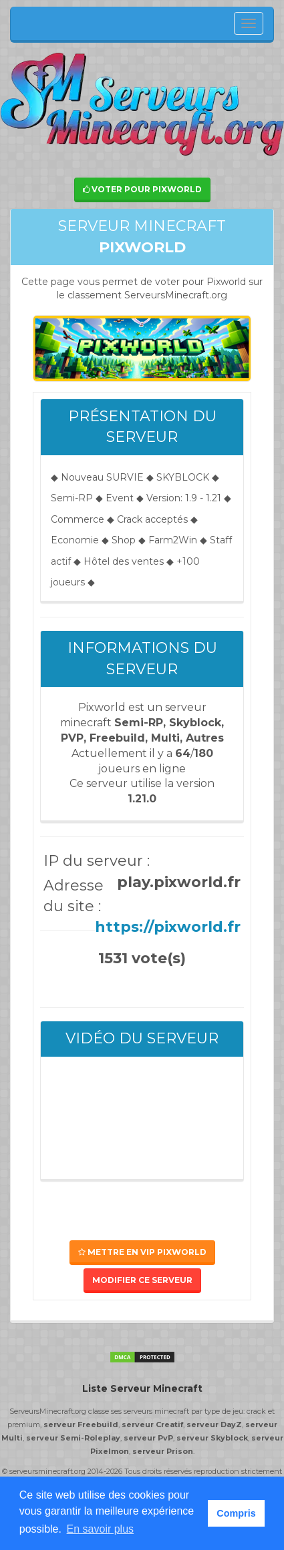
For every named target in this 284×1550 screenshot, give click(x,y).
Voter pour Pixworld (142, 189)
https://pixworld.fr (168, 927)
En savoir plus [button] (100, 1529)
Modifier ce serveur (142, 1280)
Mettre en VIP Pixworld (142, 1252)
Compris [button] (236, 1513)
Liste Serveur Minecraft (142, 1388)
